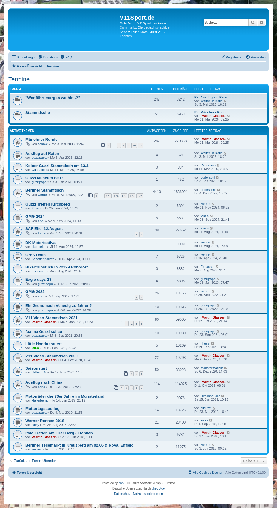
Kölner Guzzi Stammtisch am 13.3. (57, 165)
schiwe (43, 144)
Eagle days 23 (38, 279)
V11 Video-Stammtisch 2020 (51, 356)
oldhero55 (39, 372)
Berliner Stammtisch (44, 190)
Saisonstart (36, 368)
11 (140, 145)
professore (208, 190)
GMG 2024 (35, 216)
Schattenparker (43, 259)
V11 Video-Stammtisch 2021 (51, 318)
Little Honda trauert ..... (46, 344)
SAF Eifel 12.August (44, 228)
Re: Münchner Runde (210, 112)
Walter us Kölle (212, 101)
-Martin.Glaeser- (213, 116)
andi (41, 221)
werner (43, 195)
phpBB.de (158, 488)
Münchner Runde (41, 139)
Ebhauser (39, 271)
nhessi (205, 343)
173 (108, 196)
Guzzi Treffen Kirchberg (47, 204)
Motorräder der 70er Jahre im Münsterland (64, 396)
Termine (19, 79)
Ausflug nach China (43, 382)
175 (124, 196)
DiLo (35, 348)
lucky (35, 425)
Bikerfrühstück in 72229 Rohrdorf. (57, 267)
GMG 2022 (35, 291)
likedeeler (39, 246)
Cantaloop (39, 170)
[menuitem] (48, 57)
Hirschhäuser (210, 396)
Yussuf (36, 208)
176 (132, 196)
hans (41, 387)
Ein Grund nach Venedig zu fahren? (58, 305)
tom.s (205, 216)
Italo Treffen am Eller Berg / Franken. (59, 433)
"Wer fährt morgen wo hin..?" (52, 97)
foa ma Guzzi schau (43, 331)
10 (134, 145)
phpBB (123, 483)
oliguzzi (206, 408)
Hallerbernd (40, 400)
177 (140, 196)
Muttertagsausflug (42, 408)
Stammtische (37, 112)
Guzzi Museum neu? (44, 178)
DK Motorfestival (41, 242)
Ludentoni (208, 177)
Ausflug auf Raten (42, 153)
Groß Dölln (35, 255)
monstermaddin (212, 368)
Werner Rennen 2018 (44, 421)
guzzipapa (39, 157)
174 (116, 196)
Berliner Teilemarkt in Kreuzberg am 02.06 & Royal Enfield (79, 445)
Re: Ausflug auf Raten (211, 97)
